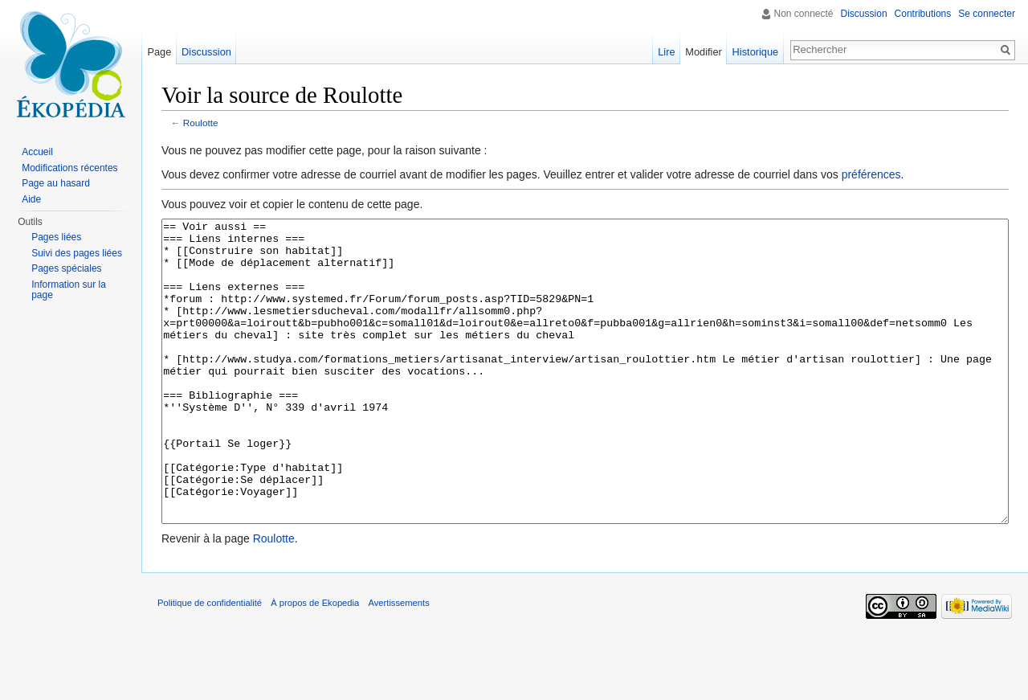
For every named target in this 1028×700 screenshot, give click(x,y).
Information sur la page (68, 290)
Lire (666, 52)
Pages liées (56, 237)
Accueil (37, 152)
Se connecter (986, 13)
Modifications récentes (69, 168)
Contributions (923, 13)
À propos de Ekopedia (315, 663)
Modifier (703, 52)
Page (159, 52)
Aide (31, 199)
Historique (755, 52)
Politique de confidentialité (209, 663)
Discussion (864, 13)
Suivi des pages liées (76, 253)
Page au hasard (56, 183)
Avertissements (398, 663)
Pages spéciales (66, 268)
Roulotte (200, 122)
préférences (871, 174)
